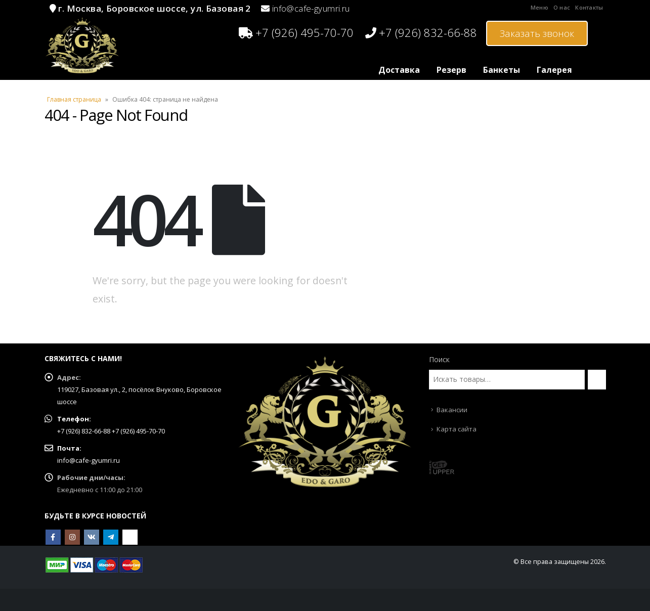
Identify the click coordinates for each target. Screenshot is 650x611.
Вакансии (452, 409)
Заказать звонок (537, 33)
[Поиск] (597, 379)
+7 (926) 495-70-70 (296, 32)
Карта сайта (456, 428)
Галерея (554, 69)
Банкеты (501, 69)
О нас (561, 7)
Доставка (399, 69)
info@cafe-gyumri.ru (311, 8)
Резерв (451, 69)
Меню (539, 7)
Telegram (110, 537)
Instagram (72, 537)
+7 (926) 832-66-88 (421, 32)
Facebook (53, 537)
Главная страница (74, 99)
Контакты (589, 7)
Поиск (439, 359)
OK (130, 537)
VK (91, 537)
